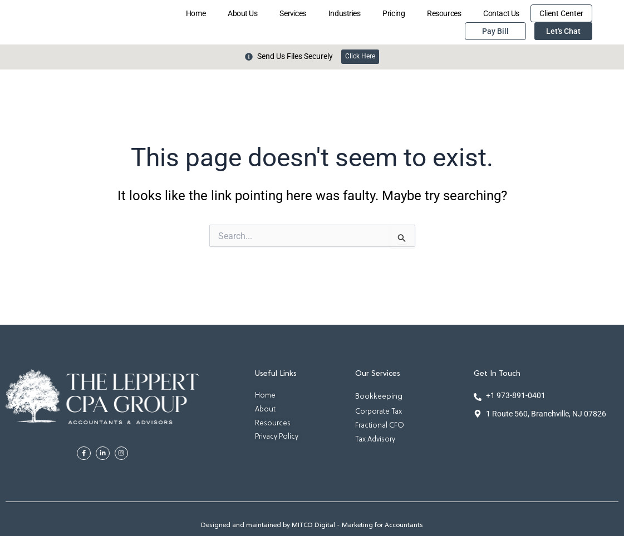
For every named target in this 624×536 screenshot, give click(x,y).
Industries (344, 13)
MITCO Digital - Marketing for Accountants (357, 526)
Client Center (561, 13)
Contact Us (501, 13)
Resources (444, 13)
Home (195, 13)
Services (292, 13)
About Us (242, 13)
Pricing (393, 13)
